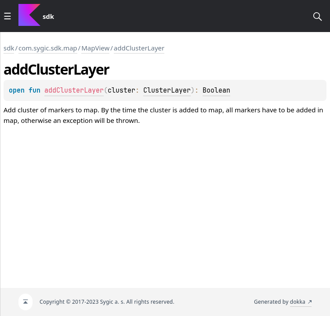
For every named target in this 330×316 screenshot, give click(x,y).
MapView (95, 47)
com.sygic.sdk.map (47, 47)
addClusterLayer (139, 47)
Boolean (216, 90)
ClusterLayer (167, 90)
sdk (9, 47)
